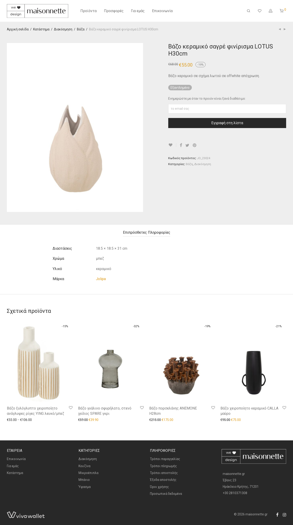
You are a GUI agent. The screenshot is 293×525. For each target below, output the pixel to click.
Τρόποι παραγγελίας (165, 459)
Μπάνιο (84, 480)
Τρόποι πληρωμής (163, 466)
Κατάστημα (41, 29)
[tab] (147, 232)
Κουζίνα (84, 466)
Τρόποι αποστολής (164, 473)
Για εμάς (138, 11)
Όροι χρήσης (159, 487)
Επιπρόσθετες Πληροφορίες (146, 232)
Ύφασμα (85, 487)
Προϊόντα (88, 11)
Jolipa (101, 279)
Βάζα (80, 29)
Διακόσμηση (63, 29)
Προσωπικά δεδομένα (166, 494)
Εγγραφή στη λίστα (227, 123)
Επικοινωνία (162, 11)
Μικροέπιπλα (88, 473)
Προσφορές (114, 11)
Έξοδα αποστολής (163, 480)
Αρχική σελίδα (18, 29)
